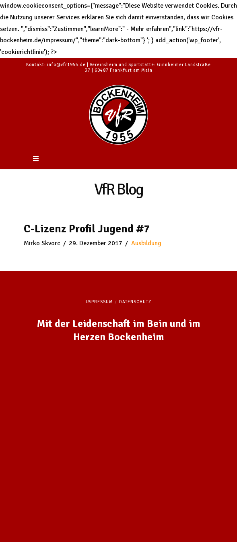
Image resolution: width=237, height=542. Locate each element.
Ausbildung (146, 243)
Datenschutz (135, 301)
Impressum (99, 301)
